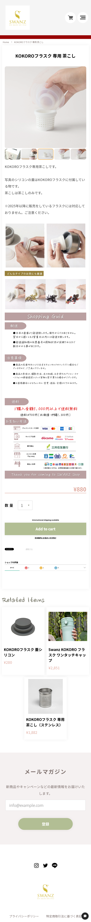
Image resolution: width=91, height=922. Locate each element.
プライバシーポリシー (24, 887)
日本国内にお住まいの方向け (45, 508)
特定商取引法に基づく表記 (64, 887)
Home (6, 42)
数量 (9, 476)
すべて (12, 538)
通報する (29, 520)
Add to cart (45, 499)
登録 (45, 799)
